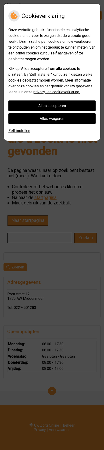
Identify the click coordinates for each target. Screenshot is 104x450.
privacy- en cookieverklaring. (56, 92)
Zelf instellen (19, 131)
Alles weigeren (52, 118)
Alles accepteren (52, 106)
